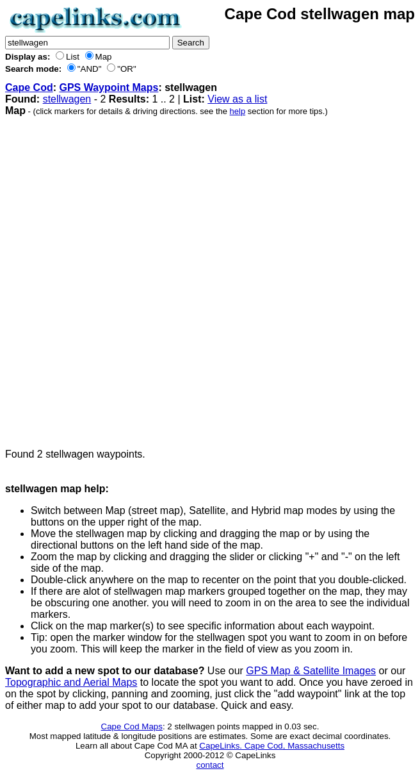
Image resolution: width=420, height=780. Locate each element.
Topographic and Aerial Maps (71, 682)
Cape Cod (29, 87)
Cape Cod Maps (132, 726)
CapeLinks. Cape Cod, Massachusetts (271, 746)
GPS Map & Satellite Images (311, 670)
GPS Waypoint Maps (108, 87)
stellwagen (67, 99)
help (238, 111)
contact (210, 765)
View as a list (237, 99)
